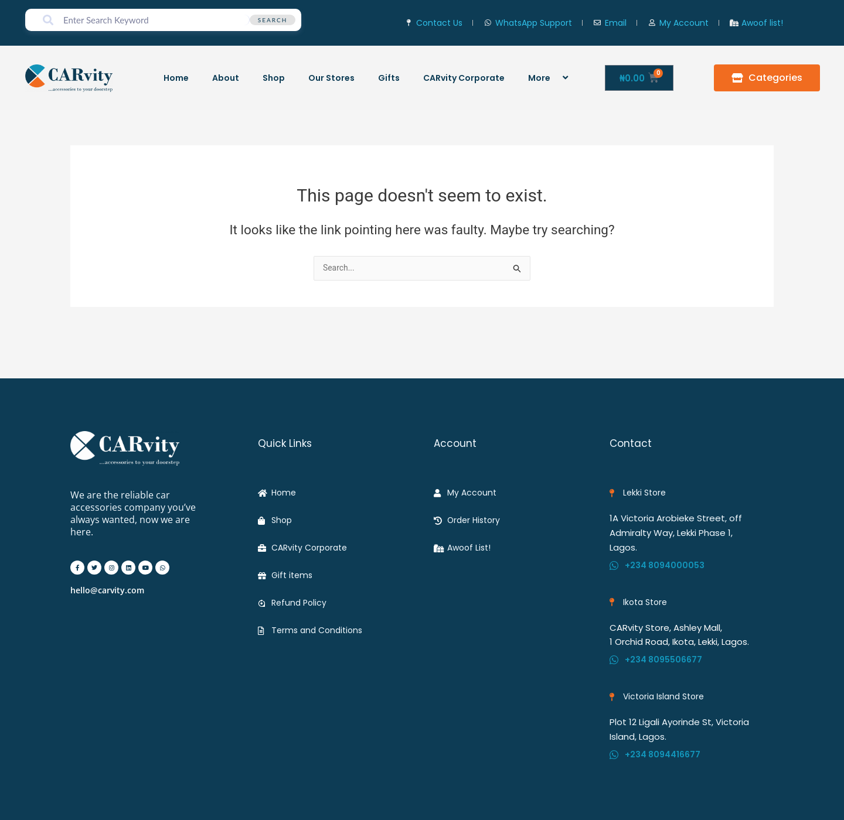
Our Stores (331, 78)
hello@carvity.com (107, 583)
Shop (274, 78)
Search (272, 19)
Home (176, 78)
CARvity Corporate (464, 78)
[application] (555, 77)
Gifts (389, 78)
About (225, 78)
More (549, 77)
